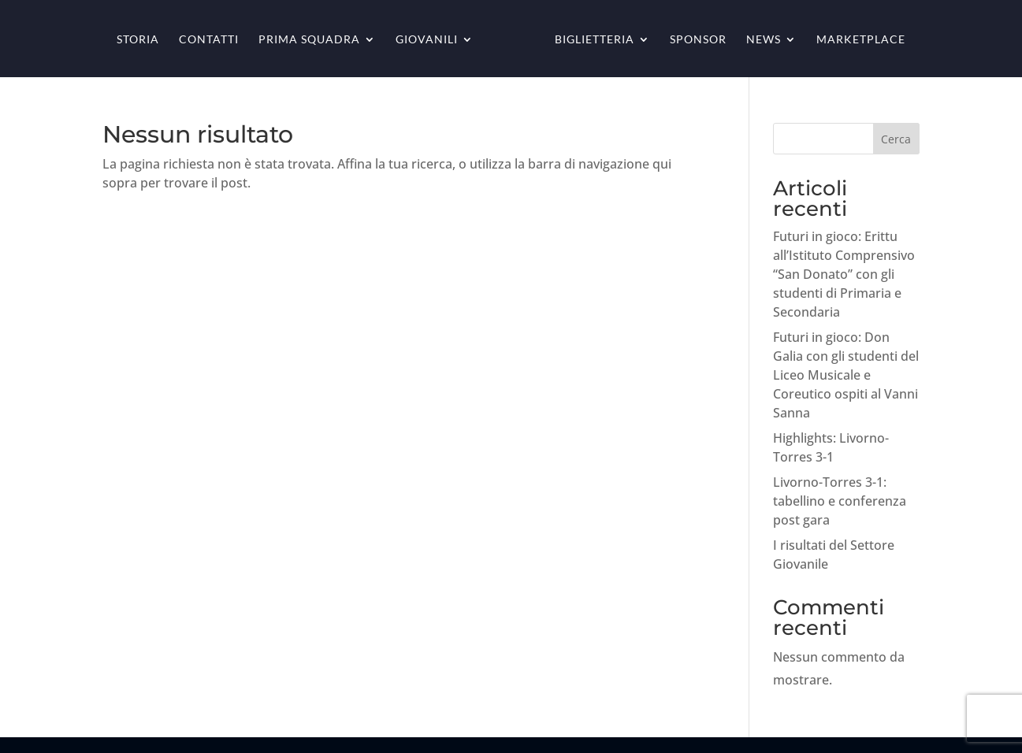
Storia (138, 40)
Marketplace (860, 40)
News (763, 40)
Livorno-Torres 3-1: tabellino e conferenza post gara (839, 501)
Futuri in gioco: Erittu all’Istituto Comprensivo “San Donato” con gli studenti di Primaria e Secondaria (844, 274)
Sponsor (698, 40)
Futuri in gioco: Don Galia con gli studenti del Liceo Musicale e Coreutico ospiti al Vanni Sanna (846, 374)
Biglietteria (594, 40)
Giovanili (427, 40)
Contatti (209, 40)
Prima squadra (309, 40)
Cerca (896, 139)
